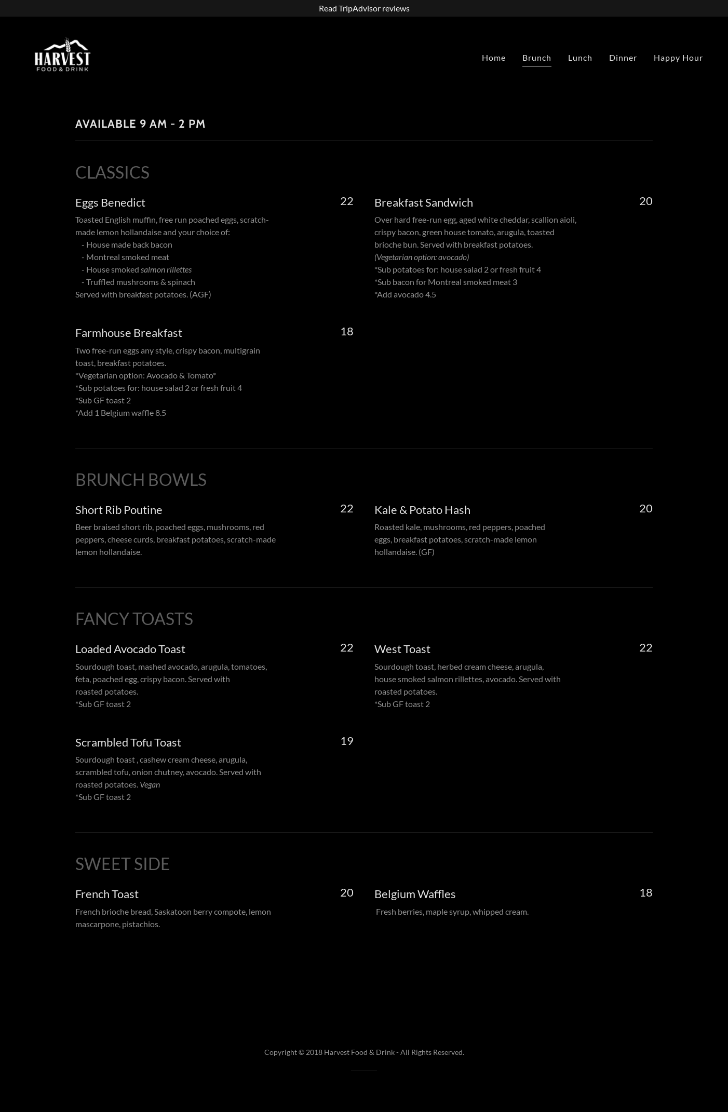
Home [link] (494, 57)
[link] (62, 55)
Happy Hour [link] (678, 57)
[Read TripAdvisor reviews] (364, 8)
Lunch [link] (580, 57)
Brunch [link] (536, 57)
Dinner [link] (623, 57)
